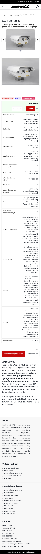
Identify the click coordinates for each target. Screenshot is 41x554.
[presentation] (4, 40)
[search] (37, 6)
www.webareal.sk (28, 552)
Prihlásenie (23, 1)
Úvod (4, 16)
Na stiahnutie (33, 354)
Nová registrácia (34, 1)
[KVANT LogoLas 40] (20, 39)
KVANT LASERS (14, 16)
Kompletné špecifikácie (13, 354)
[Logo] (20, 6)
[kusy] (17, 108)
